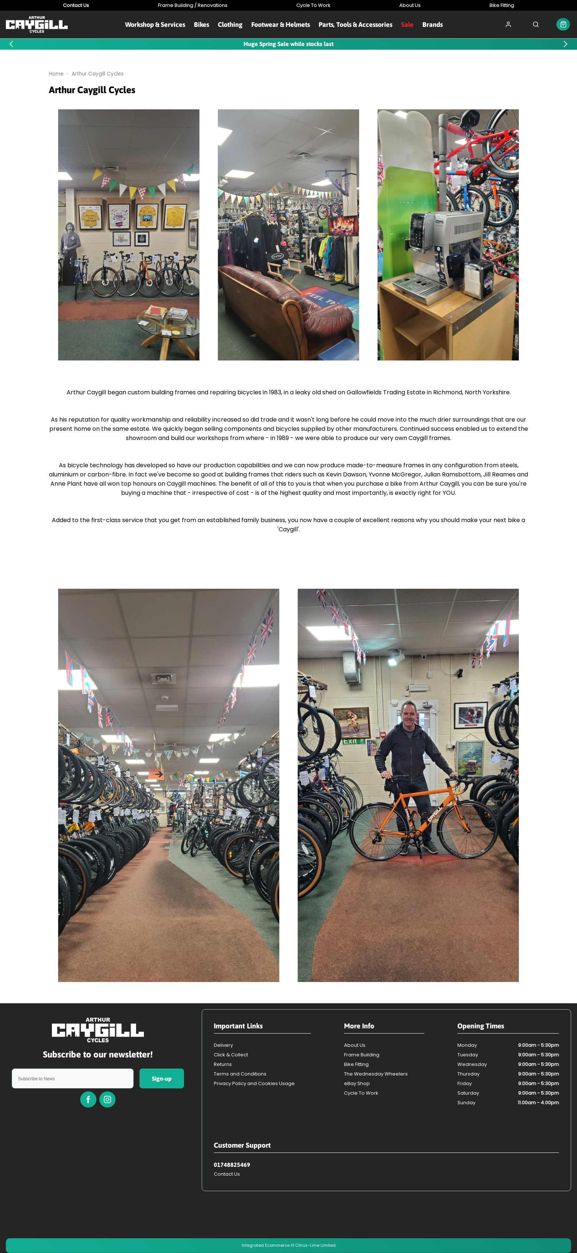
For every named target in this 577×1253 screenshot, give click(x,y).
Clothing (230, 24)
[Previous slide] (12, 44)
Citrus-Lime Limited (315, 1245)
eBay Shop (357, 1083)
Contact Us (227, 1174)
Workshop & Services (155, 24)
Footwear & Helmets (280, 24)
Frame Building (361, 1054)
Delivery (223, 1045)
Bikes (201, 24)
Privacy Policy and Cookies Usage (254, 1083)
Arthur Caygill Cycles (98, 73)
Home (56, 73)
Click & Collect (231, 1054)
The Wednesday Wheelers (376, 1073)
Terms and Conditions (240, 1073)
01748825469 (232, 1164)
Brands (432, 24)
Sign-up (161, 1078)
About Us (354, 1045)
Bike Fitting (356, 1064)
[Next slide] (565, 44)
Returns (223, 1064)
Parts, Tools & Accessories (355, 24)
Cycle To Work (361, 1093)
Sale (407, 24)
